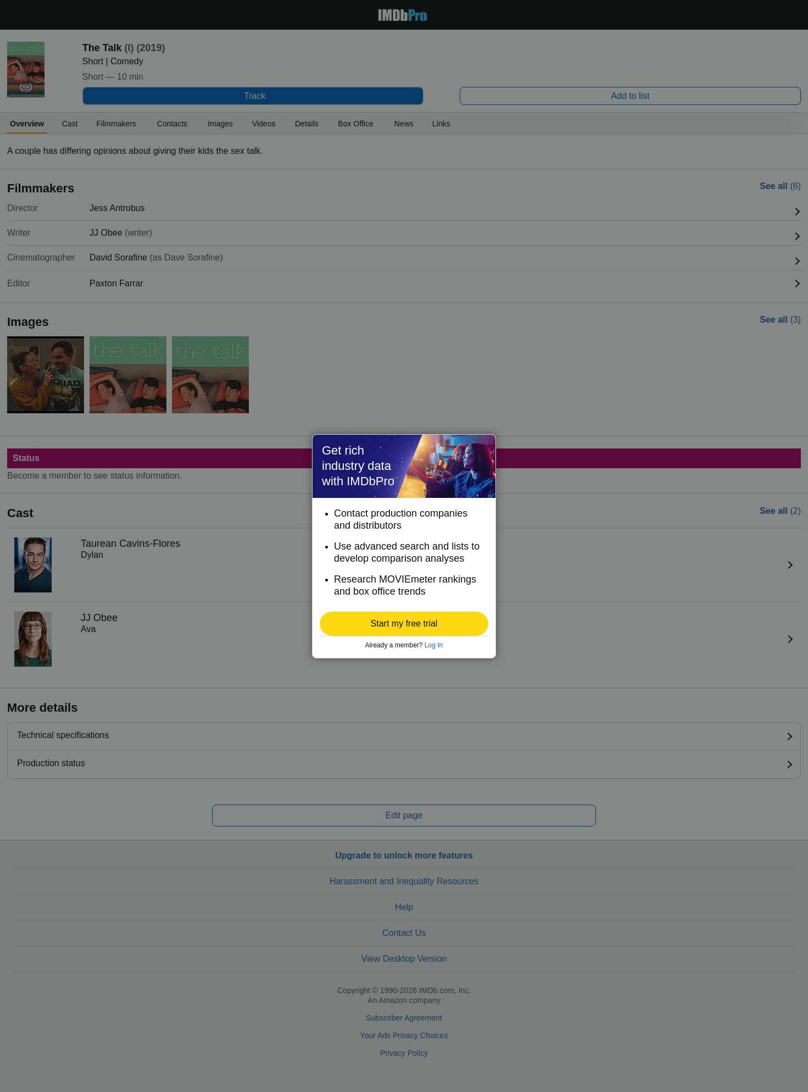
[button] (404, 623)
